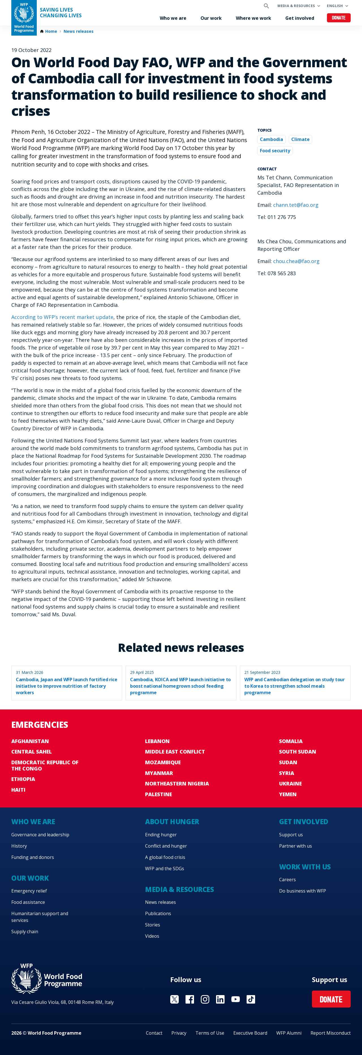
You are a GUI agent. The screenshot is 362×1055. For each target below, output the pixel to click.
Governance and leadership (40, 835)
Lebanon (157, 741)
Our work (211, 18)
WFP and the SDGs (164, 868)
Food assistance (28, 902)
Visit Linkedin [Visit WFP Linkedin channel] (220, 999)
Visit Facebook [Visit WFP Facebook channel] (190, 999)
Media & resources (296, 5)
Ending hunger (161, 835)
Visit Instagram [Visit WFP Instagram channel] (205, 999)
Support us (291, 835)
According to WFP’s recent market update (62, 317)
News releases (79, 31)
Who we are (173, 18)
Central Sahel (31, 751)
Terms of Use (209, 1033)
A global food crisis (165, 857)
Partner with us (295, 846)
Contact (154, 1033)
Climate (300, 139)
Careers (287, 879)
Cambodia (271, 139)
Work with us (305, 866)
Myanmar (159, 773)
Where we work (253, 18)
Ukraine (290, 783)
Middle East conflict (175, 751)
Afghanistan (30, 741)
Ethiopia (23, 779)
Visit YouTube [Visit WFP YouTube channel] (235, 999)
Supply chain (24, 931)
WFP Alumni (288, 1033)
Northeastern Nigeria (177, 783)
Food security (275, 150)
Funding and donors (32, 857)
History (19, 846)
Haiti (18, 789)
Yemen (288, 794)
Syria (286, 773)
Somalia (291, 741)
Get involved (299, 18)
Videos (152, 936)
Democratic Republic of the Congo (44, 765)
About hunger (172, 821)
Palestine (158, 794)
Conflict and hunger (166, 846)
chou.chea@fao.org (296, 261)
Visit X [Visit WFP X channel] (174, 999)
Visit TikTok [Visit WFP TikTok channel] (251, 999)
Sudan (288, 762)
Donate (339, 18)
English (335, 5)
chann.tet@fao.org (295, 204)
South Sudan (297, 751)
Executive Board (250, 1033)
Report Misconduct (331, 1033)
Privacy (178, 1033)
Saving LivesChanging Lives (61, 12)
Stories (152, 925)
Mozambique (163, 762)
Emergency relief (29, 891)
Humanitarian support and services (39, 916)
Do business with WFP (302, 891)
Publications (158, 913)
